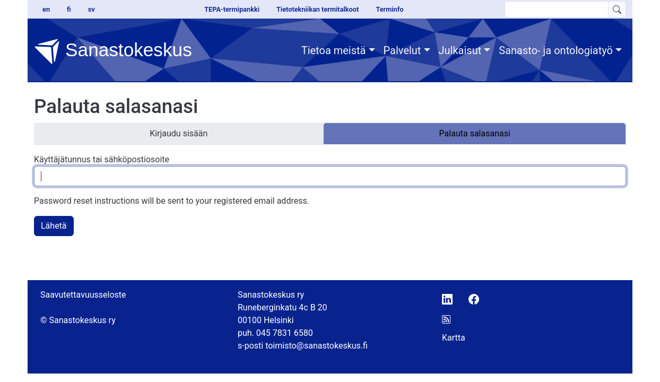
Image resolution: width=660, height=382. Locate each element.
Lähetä (54, 226)
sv (91, 9)
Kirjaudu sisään (178, 133)
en (46, 9)
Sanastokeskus (113, 51)
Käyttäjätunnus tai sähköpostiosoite (101, 159)
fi (69, 9)
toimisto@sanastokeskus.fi (316, 346)
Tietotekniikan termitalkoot (317, 9)
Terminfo (389, 9)
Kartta (453, 338)
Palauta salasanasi (474, 133)
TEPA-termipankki (231, 9)
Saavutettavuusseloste (83, 295)
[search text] (557, 9)
